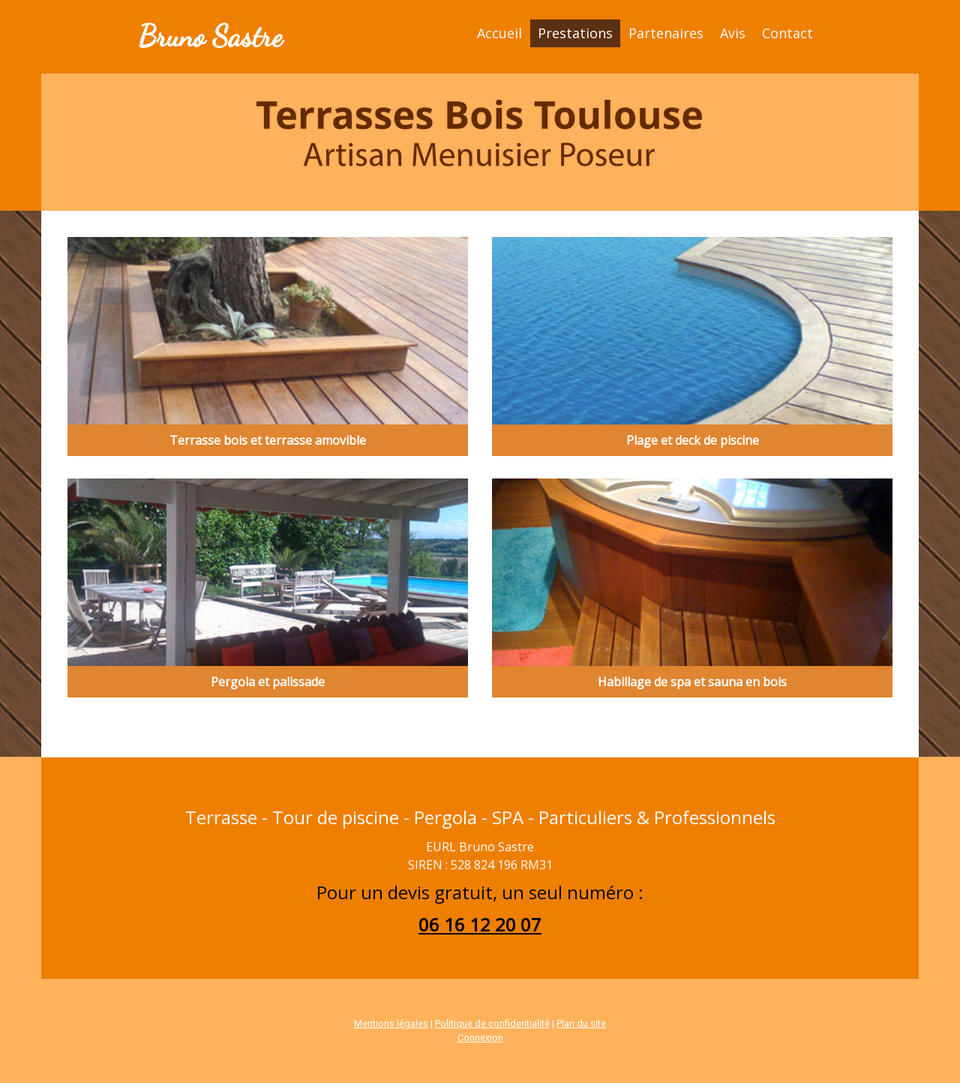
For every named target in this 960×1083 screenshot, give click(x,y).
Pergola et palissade (268, 682)
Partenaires (666, 33)
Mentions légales (391, 1023)
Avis (733, 33)
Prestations (575, 33)
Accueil (499, 33)
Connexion (480, 1037)
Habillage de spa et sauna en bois (692, 682)
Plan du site (581, 1023)
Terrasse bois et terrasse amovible (268, 440)
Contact (787, 33)
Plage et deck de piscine (692, 440)
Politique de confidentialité (492, 1023)
